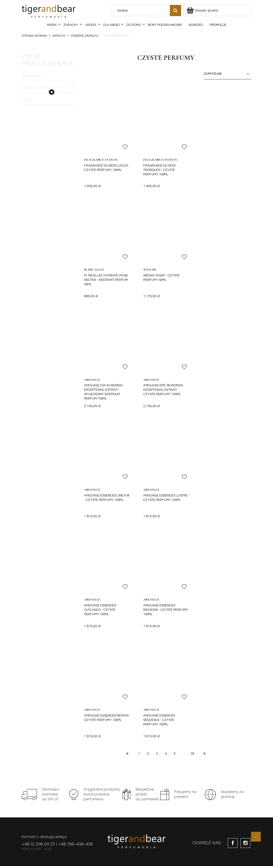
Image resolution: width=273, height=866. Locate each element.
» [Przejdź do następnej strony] (204, 533)
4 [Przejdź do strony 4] (166, 534)
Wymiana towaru (171, 771)
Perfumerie (39, 713)
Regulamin (29, 762)
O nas (209, 753)
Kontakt (175, 713)
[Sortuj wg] (227, 74)
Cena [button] (26, 99)
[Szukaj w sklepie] (142, 10)
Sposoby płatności (79, 762)
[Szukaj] (175, 10)
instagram (245, 623)
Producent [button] (32, 76)
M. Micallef (212, 160)
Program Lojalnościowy (141, 713)
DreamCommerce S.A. (72, 857)
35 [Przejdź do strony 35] (193, 534)
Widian (90, 270)
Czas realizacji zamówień (85, 779)
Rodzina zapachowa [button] (40, 88)
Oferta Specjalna (71, 713)
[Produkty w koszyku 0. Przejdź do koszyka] (202, 10)
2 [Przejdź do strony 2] (148, 534)
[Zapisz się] (206, 683)
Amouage (151, 270)
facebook (233, 623)
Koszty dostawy (77, 753)
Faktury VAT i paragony (83, 771)
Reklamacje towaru (173, 753)
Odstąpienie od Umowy (175, 762)
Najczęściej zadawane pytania (42, 779)
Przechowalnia (123, 771)
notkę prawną (78, 691)
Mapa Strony (168, 779)
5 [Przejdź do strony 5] (175, 534)
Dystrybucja (213, 762)
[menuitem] (52, 25)
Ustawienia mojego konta (131, 762)
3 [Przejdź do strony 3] (157, 534)
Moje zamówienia (125, 753)
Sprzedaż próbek (125, 779)
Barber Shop (104, 713)
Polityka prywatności (35, 771)
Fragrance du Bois (101, 160)
